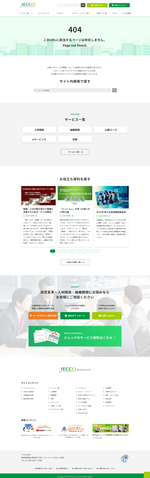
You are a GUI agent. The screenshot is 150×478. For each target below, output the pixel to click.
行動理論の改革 (28, 395)
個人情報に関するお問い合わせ (82, 468)
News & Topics (83, 413)
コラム (114, 13)
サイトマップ (109, 406)
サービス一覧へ (74, 152)
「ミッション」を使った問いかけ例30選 (75, 210)
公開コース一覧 (101, 13)
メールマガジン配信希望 (45, 315)
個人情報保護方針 (62, 468)
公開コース (111, 130)
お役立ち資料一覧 (31, 216)
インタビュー (60, 13)
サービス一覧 (24, 13)
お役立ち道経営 (28, 392)
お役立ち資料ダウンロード (86, 395)
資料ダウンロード (121, 5)
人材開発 (39, 130)
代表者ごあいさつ (111, 392)
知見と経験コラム (84, 399)
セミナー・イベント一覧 (81, 13)
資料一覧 (75, 336)
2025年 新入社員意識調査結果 (111, 212)
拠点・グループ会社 (111, 395)
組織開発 (75, 130)
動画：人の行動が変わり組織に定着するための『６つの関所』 (38, 210)
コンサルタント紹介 (57, 409)
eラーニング (39, 139)
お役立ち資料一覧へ (74, 262)
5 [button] (78, 251)
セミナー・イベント (84, 392)
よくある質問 (126, 13)
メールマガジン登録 (84, 406)
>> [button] (97, 251)
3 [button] (65, 251)
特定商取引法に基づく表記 (43, 468)
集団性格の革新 (28, 399)
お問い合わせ (98, 5)
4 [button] (71, 251)
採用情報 (108, 402)
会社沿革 (108, 399)
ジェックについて (43, 13)
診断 (75, 139)
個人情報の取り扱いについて (106, 468)
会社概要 (108, 388)
